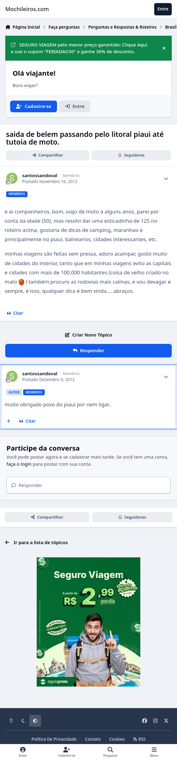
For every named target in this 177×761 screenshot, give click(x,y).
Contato (93, 739)
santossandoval (39, 175)
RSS (139, 739)
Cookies (117, 739)
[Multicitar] (8, 421)
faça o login (18, 464)
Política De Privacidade (54, 739)
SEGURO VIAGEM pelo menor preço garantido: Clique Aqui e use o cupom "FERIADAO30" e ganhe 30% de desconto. (79, 48)
